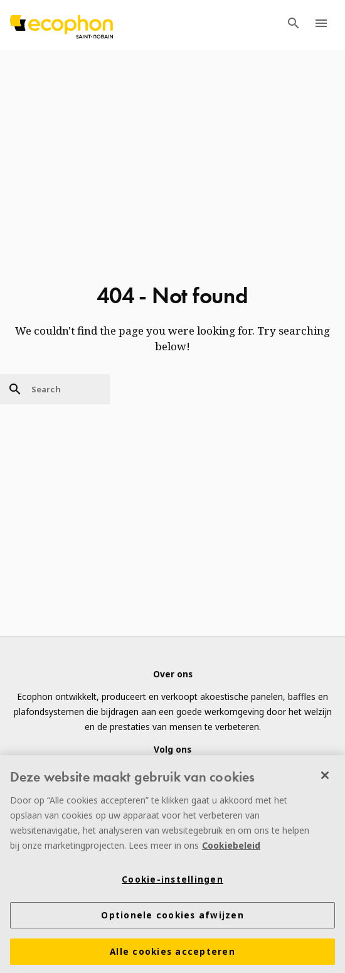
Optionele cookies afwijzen (172, 917)
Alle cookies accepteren (172, 954)
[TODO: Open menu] (321, 25)
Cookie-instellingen (172, 882)
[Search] (55, 389)
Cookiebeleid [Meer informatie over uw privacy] (231, 848)
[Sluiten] (325, 778)
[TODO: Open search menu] (293, 25)
